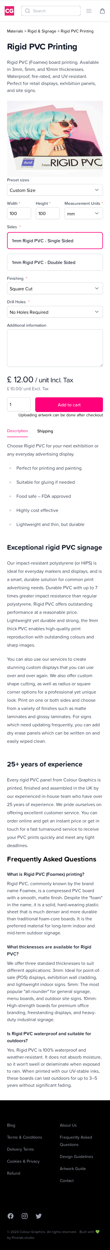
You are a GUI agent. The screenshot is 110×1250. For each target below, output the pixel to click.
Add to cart (69, 404)
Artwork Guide (73, 1168)
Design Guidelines (76, 1156)
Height (43, 203)
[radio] (55, 240)
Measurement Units (84, 203)
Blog (11, 1125)
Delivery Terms (20, 1149)
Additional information (26, 325)
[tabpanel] (55, 765)
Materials (15, 31)
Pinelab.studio (23, 1237)
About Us (68, 1125)
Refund (13, 1173)
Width (13, 203)
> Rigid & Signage (40, 31)
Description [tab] (17, 431)
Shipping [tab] (45, 431)
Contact (67, 1180)
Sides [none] (14, 227)
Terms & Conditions (24, 1137)
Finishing (17, 278)
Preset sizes (18, 180)
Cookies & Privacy (23, 1161)
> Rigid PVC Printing (75, 31)
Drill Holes (18, 302)
